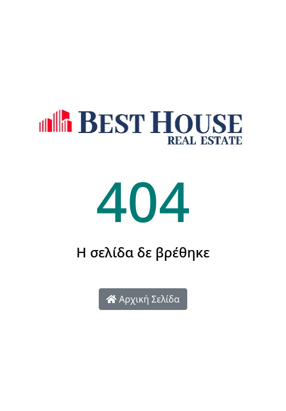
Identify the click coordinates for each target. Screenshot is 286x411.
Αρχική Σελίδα (142, 299)
